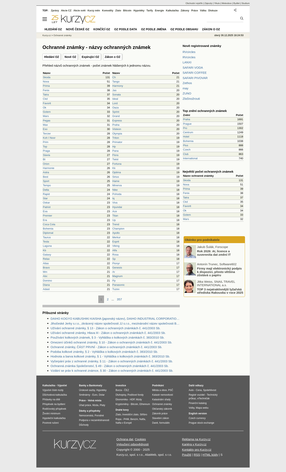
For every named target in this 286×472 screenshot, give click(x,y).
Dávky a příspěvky (89, 410)
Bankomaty (95, 385)
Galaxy (47, 254)
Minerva (117, 185)
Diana (46, 284)
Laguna (47, 245)
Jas (114, 90)
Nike (115, 189)
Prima (46, 85)
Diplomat (48, 232)
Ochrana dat (124, 439)
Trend (115, 224)
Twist (115, 159)
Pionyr (116, 263)
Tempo (47, 185)
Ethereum (144, 404)
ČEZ (126, 390)
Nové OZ (70, 56)
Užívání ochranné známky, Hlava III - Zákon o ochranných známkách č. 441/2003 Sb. (108, 333)
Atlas (46, 263)
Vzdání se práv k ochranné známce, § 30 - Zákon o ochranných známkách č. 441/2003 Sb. (112, 370)
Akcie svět (80, 10)
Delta (46, 189)
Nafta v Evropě (124, 422)
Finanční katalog (198, 403)
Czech (187, 149)
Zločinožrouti (191, 98)
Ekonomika (122, 399)
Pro (185, 128)
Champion (118, 228)
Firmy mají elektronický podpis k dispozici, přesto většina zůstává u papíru (219, 272)
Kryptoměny (122, 404)
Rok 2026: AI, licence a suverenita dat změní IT (214, 252)
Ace (114, 211)
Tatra (46, 94)
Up (114, 220)
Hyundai (117, 207)
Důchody (84, 424)
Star (45, 198)
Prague (187, 123)
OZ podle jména (153, 29)
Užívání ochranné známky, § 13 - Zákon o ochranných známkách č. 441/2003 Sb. (105, 328)
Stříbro (143, 414)
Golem (47, 111)
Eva (45, 211)
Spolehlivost (209, 390)
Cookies (140, 439)
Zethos (187, 83)
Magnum (117, 276)
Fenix (46, 90)
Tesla (46, 241)
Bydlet (236, 3)
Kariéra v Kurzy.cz (194, 444)
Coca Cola (49, 224)
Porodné (99, 415)
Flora (115, 155)
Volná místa (94, 400)
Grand (116, 116)
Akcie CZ (66, 10)
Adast (46, 289)
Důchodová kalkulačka (54, 394)
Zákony (185, 10)
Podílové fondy (135, 394)
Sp (114, 258)
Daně (155, 422)
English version (198, 413)
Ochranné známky (62, 35)
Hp (114, 146)
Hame (115, 181)
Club (185, 154)
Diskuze (213, 10)
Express (117, 120)
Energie (159, 10)
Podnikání (158, 385)
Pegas (46, 120)
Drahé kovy (122, 409)
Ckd (45, 98)
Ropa (118, 419)
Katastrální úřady (161, 399)
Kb (44, 250)
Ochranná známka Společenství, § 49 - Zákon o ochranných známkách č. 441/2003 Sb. (110, 366)
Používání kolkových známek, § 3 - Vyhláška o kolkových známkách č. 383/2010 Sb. (108, 337)
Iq (113, 198)
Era (45, 220)
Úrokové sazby (87, 390)
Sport (46, 181)
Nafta (142, 419)
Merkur (116, 237)
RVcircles (189, 52)
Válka (203, 10)
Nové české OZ (77, 29)
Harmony (117, 85)
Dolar (102, 394)
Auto (191, 390)
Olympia (117, 133)
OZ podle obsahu (184, 29)
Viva (114, 202)
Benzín (134, 419)
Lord (115, 103)
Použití (186, 454)
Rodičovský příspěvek (54, 408)
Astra (46, 172)
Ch (114, 77)
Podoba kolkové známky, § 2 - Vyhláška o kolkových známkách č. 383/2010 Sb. (104, 351)
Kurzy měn (94, 10)
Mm (45, 271)
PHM (126, 419)
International (190, 158)
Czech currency (197, 418)
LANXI (187, 62)
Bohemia (48, 228)
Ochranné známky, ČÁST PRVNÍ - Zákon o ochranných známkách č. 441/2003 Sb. (106, 347)
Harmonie (48, 168)
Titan (115, 215)
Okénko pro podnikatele (202, 239)
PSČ (170, 390)
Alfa (114, 250)
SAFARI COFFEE (195, 72)
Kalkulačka (172, 10)
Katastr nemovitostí (162, 394)
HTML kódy (210, 454)
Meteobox (227, 3)
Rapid (46, 194)
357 (119, 299)
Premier (47, 215)
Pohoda (116, 194)
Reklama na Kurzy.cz (196, 439)
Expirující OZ (90, 56)
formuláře (164, 422)
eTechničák (203, 398)
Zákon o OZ (112, 56)
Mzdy (139, 399)
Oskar (46, 202)
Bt (44, 159)
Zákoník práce (160, 413)
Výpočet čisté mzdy (52, 390)
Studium (246, 3)
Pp (114, 280)
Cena (199, 390)
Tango (115, 81)
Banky (82, 385)
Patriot (47, 207)
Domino (47, 280)
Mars (46, 116)
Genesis (117, 267)
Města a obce (159, 390)
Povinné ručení (50, 422)
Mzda (95, 405)
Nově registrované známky (202, 46)
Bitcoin (127, 10)
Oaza (115, 107)
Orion (46, 163)
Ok (44, 107)
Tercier (47, 133)
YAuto (217, 3)
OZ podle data (125, 29)
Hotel (186, 136)
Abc (45, 276)
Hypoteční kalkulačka (53, 418)
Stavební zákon (160, 418)
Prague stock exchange (201, 422)
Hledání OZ (51, 56)
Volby (191, 407)
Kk (113, 168)
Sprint (115, 111)
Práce (194, 10)
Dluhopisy (121, 394)
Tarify (149, 10)
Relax (46, 258)
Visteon (116, 129)
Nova (46, 81)
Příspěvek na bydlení (53, 404)
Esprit (115, 241)
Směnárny (84, 394)
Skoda (46, 77)
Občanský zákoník (162, 408)
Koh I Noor (49, 137)
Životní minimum (51, 413)
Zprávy (55, 10)
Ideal (115, 98)
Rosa (115, 254)
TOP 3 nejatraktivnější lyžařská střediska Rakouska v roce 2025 (220, 290)
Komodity (107, 10)
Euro (94, 394)
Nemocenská (86, 415)
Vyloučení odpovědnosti (132, 444)
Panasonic (118, 284)
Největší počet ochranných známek (208, 171)
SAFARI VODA (193, 67)
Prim (45, 142)
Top (45, 146)
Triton (115, 137)
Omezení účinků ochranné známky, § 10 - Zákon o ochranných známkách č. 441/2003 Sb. (111, 342)
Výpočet (62, 385)
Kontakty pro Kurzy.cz (196, 449)
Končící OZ (101, 29)
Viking (115, 245)
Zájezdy (208, 3)
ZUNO (187, 93)
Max (45, 124)
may (185, 88)
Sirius (115, 176)
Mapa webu (202, 407)
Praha (115, 124)
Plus (185, 145)
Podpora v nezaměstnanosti (94, 420)
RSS (197, 454)
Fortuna (116, 163)
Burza (119, 390)
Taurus (47, 237)
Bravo (46, 267)
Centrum (188, 132)
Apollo (116, 232)
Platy (102, 405)
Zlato (118, 10)
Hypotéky (138, 10)
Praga (46, 150)
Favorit (47, 103)
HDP (132, 399)
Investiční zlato (130, 414)
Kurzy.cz (46, 35)
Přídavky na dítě (51, 399)
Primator (117, 142)
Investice (121, 385)
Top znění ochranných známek (205, 111)
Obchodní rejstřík (194, 3)
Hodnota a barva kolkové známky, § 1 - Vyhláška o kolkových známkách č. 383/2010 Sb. (110, 356)
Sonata (116, 94)
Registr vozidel (197, 394)
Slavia (46, 155)
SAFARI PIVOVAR (195, 78)
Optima (116, 172)
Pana (115, 150)
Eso (45, 129)
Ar (113, 271)
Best (45, 176)
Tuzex (115, 289)
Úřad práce (85, 405)
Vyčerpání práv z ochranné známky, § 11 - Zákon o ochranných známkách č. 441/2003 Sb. (112, 361)
